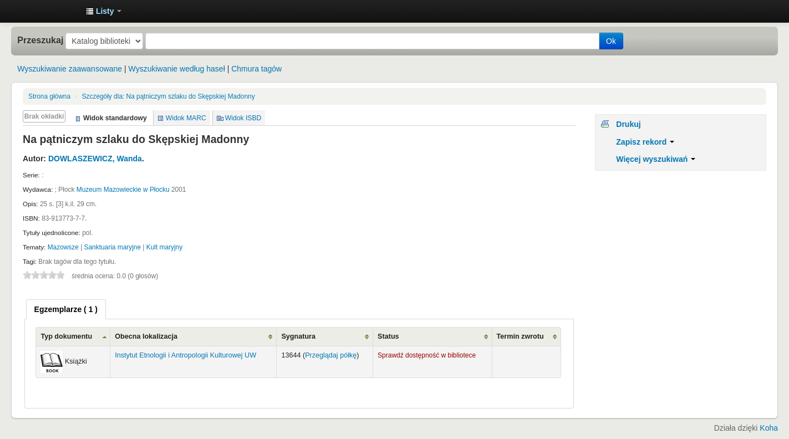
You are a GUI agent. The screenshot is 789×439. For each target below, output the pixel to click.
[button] (104, 11)
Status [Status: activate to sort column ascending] (388, 336)
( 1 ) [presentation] (66, 309)
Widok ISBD (243, 118)
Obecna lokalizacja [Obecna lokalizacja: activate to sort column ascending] (146, 336)
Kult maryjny (164, 247)
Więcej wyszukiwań (655, 159)
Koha (769, 427)
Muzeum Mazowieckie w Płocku (123, 189)
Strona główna (49, 96)
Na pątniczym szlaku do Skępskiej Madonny (168, 96)
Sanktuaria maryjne (112, 247)
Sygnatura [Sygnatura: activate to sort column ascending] (298, 336)
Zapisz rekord (645, 141)
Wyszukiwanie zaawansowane (69, 68)
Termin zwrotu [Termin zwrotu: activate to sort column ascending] (520, 336)
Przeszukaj (40, 40)
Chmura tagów (256, 68)
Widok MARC (186, 118)
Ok (611, 41)
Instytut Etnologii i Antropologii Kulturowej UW (50, 11)
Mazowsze (63, 247)
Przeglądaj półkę (331, 355)
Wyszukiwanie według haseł (177, 68)
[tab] (66, 309)
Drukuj (628, 124)
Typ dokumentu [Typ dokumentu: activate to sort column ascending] (66, 336)
